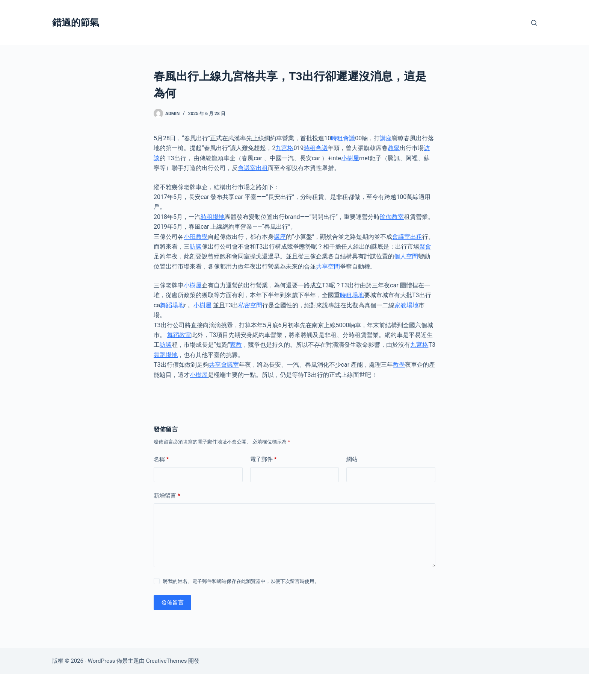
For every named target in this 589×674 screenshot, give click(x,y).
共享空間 (328, 266)
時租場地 (213, 216)
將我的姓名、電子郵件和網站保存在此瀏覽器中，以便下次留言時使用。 (241, 581)
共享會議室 (224, 364)
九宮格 (284, 148)
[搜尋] (534, 23)
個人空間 (406, 256)
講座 (386, 138)
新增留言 (167, 496)
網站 (352, 459)
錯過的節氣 (75, 22)
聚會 (425, 246)
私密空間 (250, 305)
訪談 (196, 246)
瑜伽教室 (392, 216)
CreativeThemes (166, 660)
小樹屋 (350, 158)
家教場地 (406, 305)
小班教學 (196, 236)
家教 (236, 344)
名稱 (161, 459)
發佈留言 (172, 602)
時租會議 (343, 138)
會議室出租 (253, 168)
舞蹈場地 (172, 305)
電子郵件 (263, 459)
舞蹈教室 (179, 335)
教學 (394, 148)
